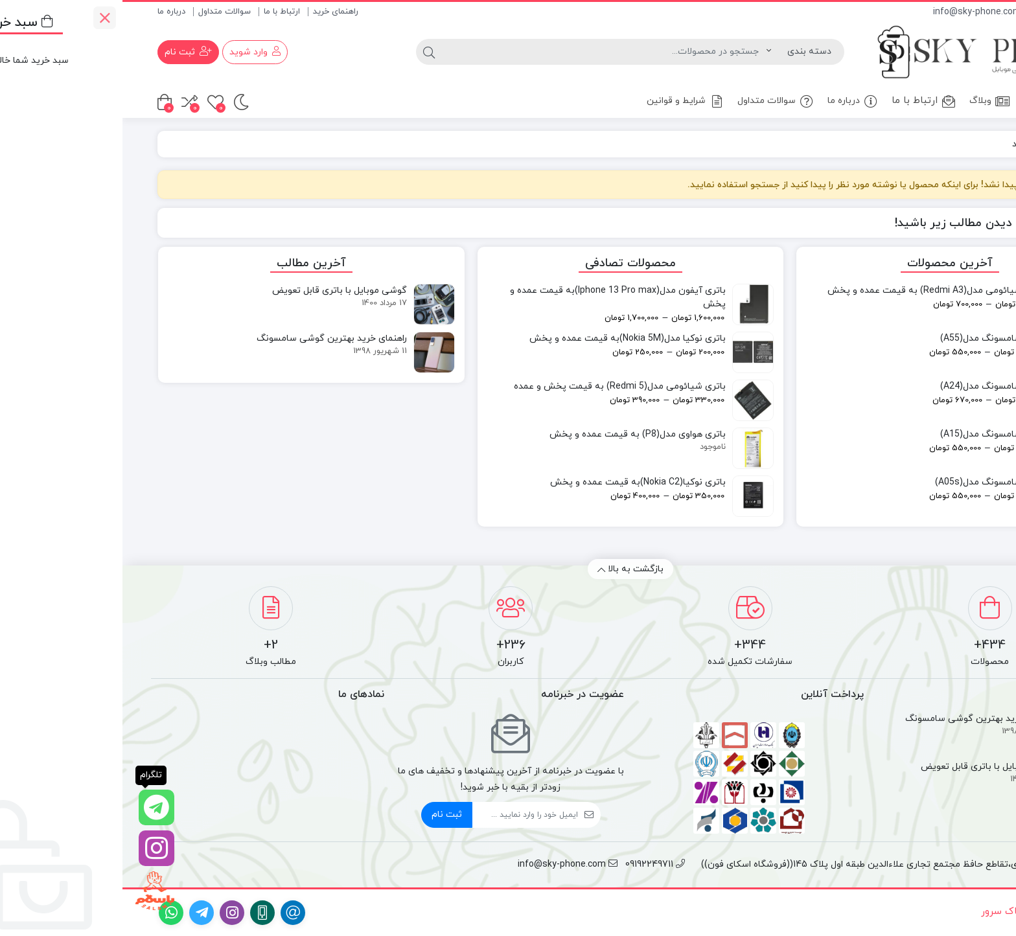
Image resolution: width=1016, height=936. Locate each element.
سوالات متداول (102, 11)
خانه (966, 101)
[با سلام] (32, 890)
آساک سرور (881, 912)
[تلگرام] (32, 807)
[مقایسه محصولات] (67, 102)
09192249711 (951, 12)
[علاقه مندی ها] (93, 102)
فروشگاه (922, 101)
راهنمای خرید (213, 11)
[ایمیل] (403, 815)
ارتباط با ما (159, 11)
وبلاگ (867, 101)
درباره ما (49, 11)
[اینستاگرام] (32, 848)
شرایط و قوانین (563, 101)
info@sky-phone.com (861, 12)
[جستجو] (481, 52)
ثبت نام (324, 814)
